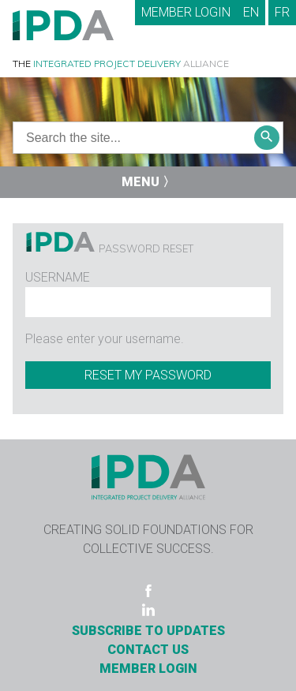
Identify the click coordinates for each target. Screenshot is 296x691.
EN (251, 12)
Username (57, 277)
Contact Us (148, 649)
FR (282, 12)
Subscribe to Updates (148, 630)
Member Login (185, 12)
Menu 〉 (148, 181)
